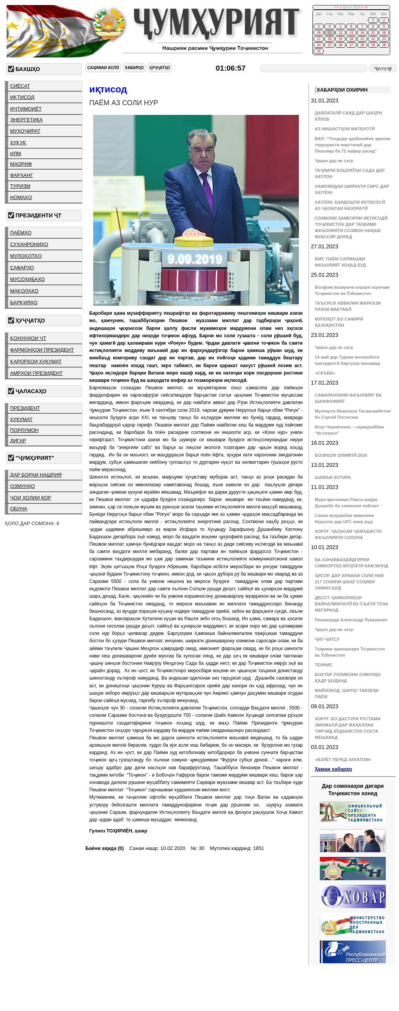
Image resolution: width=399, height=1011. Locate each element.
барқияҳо (24, 302)
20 (351, 39)
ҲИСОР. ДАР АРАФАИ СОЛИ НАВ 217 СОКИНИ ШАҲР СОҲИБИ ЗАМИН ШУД (349, 581)
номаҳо (21, 197)
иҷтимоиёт (26, 109)
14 (362, 33)
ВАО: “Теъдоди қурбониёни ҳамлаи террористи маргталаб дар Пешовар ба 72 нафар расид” (352, 144)
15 (373, 33)
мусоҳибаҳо (27, 279)
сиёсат (20, 86)
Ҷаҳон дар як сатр (334, 160)
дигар (18, 441)
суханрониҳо (29, 244)
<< (337, 7)
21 (362, 39)
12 (340, 33)
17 (318, 39)
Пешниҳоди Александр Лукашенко (351, 619)
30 (383, 45)
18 (329, 39)
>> (366, 7)
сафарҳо (22, 268)
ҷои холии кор (30, 498)
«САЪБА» (325, 373)
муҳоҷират (25, 131)
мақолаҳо (24, 291)
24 (318, 45)
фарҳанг (21, 175)
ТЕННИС (324, 664)
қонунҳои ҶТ (28, 338)
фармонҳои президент (42, 350)
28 (362, 45)
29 (373, 45)
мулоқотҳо (26, 256)
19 (340, 39)
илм (15, 153)
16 (383, 33)
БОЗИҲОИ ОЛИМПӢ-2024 (341, 455)
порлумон (24, 430)
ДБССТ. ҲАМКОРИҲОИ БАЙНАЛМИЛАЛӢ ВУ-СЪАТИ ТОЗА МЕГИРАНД (351, 603)
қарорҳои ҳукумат (36, 361)
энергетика (26, 120)
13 (351, 33)
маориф (21, 164)
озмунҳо (22, 486)
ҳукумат (21, 419)
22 (373, 39)
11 (329, 33)
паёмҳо (20, 233)
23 (383, 39)
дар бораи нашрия (36, 475)
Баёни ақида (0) (104, 848)
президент (25, 408)
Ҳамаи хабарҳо (333, 769)
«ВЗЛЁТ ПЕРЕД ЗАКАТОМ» (343, 759)
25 (329, 45)
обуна (18, 509)
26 (340, 45)
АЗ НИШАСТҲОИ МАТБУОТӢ (345, 129)
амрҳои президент (36, 373)
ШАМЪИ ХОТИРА (333, 477)
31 (318, 51)
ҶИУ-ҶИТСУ (327, 639)
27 (351, 45)
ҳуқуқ (18, 143)
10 (318, 33)
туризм (20, 186)
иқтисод (22, 97)
